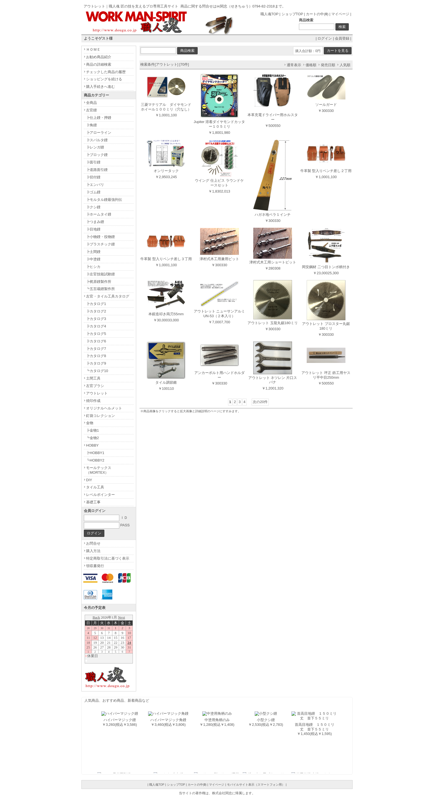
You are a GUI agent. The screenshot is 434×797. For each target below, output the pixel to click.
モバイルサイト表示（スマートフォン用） (256, 784)
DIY (89, 480)
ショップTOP (292, 14)
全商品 (91, 103)
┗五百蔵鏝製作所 (100, 289)
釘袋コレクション (100, 416)
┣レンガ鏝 (95, 147)
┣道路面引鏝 (97, 170)
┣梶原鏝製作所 (98, 282)
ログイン (324, 38)
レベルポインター (100, 495)
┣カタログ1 (96, 304)
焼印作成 (93, 401)
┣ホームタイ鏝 (98, 214)
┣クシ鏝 (93, 207)
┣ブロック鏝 (97, 155)
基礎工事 (93, 502)
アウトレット (97, 393)
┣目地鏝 (93, 229)
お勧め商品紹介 (98, 57)
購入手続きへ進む (100, 86)
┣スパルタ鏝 (97, 140)
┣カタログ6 (96, 341)
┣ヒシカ (93, 267)
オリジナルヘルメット (104, 408)
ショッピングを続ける (104, 79)
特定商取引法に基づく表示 (107, 558)
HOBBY (92, 445)
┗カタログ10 (97, 371)
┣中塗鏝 (93, 259)
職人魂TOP (269, 14)
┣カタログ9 (96, 363)
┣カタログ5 (96, 334)
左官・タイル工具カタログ (107, 296)
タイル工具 (95, 487)
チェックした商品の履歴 (106, 72)
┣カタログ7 (96, 349)
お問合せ (93, 543)
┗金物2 (92, 438)
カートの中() (317, 14)
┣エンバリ (95, 185)
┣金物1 (92, 430)
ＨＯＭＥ (93, 49)
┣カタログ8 (96, 356)
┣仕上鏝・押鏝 (98, 118)
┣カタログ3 (96, 319)
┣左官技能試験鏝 (100, 274)
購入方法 (93, 551)
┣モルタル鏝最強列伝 (104, 200)
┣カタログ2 (96, 311)
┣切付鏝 (93, 177)
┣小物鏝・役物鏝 (100, 237)
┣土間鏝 (93, 252)
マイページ (340, 14)
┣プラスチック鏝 (100, 244)
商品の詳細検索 (98, 64)
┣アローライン (98, 132)
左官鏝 (91, 110)
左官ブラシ (95, 386)
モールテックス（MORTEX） (98, 470)
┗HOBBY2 (95, 460)
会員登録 (342, 38)
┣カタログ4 (96, 326)
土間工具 (93, 378)
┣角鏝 (91, 125)
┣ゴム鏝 (93, 192)
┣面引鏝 (93, 162)
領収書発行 (95, 566)
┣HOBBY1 (95, 453)
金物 (89, 423)
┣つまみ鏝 (95, 222)
